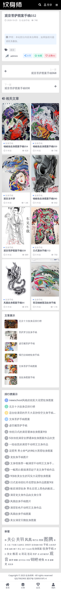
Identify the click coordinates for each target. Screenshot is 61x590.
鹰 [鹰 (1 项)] (46, 560)
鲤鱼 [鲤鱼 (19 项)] (41, 559)
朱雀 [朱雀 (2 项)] (6, 548)
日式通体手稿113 (41, 250)
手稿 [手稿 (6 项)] (45, 544)
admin (11, 55)
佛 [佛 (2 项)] (6, 540)
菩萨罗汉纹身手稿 (28, 332)
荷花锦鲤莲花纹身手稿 (44, 302)
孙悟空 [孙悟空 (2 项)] (28, 544)
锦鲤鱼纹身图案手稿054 (16, 146)
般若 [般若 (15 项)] (15, 554)
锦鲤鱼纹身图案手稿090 (45, 198)
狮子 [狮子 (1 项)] (15, 549)
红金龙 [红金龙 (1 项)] (29, 549)
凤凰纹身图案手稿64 (14, 302)
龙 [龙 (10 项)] (6, 564)
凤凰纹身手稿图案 (20, 514)
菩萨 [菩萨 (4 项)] (35, 554)
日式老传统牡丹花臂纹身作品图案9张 (31, 482)
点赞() (50, 55)
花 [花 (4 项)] (20, 554)
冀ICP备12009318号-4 (37, 578)
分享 (27, 55)
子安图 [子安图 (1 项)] (14, 545)
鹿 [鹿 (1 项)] (48, 560)
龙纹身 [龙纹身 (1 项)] (10, 564)
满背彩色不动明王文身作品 (25, 507)
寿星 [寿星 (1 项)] (41, 545)
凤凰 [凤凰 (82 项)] (28, 539)
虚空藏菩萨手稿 (27, 343)
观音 (12, 49)
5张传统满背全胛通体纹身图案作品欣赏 (32, 438)
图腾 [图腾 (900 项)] (48, 539)
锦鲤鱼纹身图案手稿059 (45, 146)
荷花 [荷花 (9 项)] (24, 554)
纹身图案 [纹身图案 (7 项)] (37, 548)
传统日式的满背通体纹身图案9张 (28, 432)
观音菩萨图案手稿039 (15, 250)
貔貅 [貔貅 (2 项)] (16, 560)
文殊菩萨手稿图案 (28, 366)
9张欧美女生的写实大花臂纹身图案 (30, 476)
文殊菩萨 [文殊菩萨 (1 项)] (52, 545)
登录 (48, 4)
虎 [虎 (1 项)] (38, 554)
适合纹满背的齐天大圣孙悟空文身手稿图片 (34, 413)
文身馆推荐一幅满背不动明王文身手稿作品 (35, 463)
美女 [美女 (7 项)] (9, 553)
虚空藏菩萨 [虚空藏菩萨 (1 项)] (44, 554)
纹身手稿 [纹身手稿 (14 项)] (48, 548)
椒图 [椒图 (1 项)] (11, 549)
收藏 (38, 55)
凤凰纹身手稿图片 (20, 501)
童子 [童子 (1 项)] (24, 549)
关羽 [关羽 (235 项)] (20, 539)
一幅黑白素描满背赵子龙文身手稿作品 (32, 469)
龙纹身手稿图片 (19, 457)
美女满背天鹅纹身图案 (23, 520)
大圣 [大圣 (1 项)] (9, 545)
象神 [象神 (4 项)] (11, 559)
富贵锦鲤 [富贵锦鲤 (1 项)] (35, 545)
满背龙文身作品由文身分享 (25, 495)
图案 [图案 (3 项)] (41, 540)
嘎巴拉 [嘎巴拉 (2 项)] (35, 540)
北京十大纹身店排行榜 (30, 320)
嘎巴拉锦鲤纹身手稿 (29, 354)
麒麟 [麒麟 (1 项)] (52, 560)
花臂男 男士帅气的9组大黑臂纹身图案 (31, 450)
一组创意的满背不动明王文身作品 (28, 444)
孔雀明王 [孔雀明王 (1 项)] (20, 545)
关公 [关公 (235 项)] (11, 539)
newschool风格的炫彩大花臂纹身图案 (31, 400)
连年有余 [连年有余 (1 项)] (22, 560)
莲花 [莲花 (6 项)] (29, 553)
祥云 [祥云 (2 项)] (19, 548)
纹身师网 (30, 575)
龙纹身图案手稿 (27, 377)
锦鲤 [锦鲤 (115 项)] (34, 559)
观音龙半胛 (9, 198)
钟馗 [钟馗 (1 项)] (28, 560)
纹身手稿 (26, 20)
